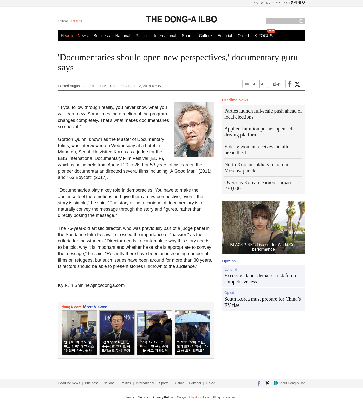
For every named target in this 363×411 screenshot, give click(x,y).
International (165, 36)
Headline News (74, 36)
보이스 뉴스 (273, 3)
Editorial (225, 36)
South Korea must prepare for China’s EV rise (262, 302)
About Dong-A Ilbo (289, 383)
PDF (285, 3)
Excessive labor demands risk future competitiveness (260, 278)
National (122, 36)
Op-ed (243, 36)
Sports (187, 36)
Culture (205, 36)
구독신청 (258, 3)
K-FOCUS (263, 36)
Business (102, 36)
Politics (142, 36)
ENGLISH (77, 21)
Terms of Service (137, 397)
